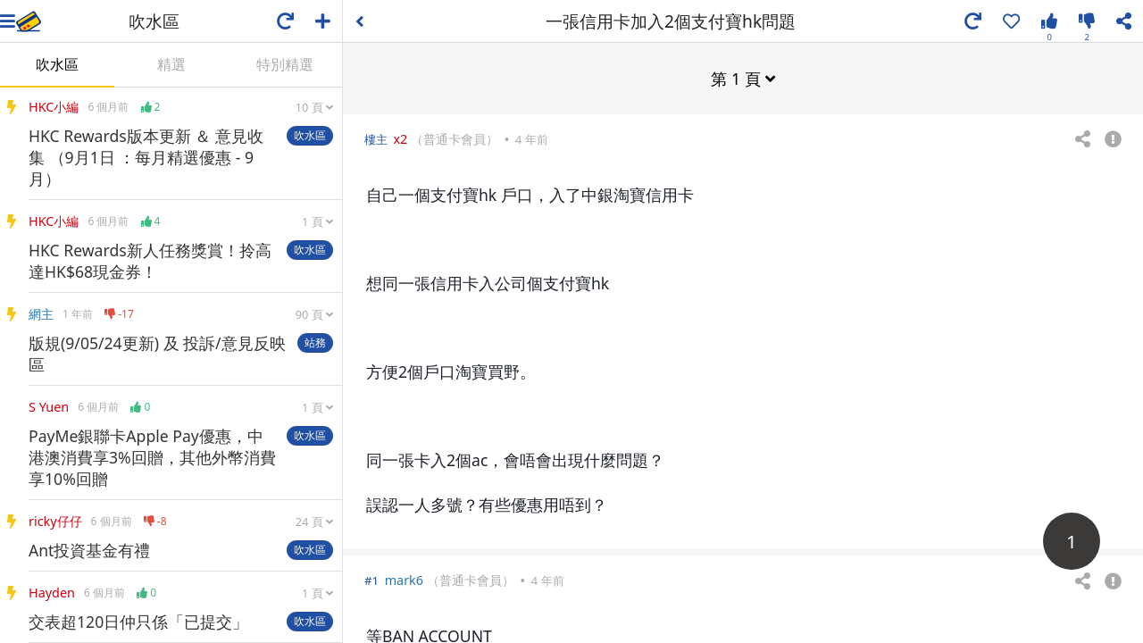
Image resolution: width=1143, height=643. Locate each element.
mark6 (404, 579)
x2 (400, 137)
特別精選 (284, 64)
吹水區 (57, 64)
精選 (171, 64)
